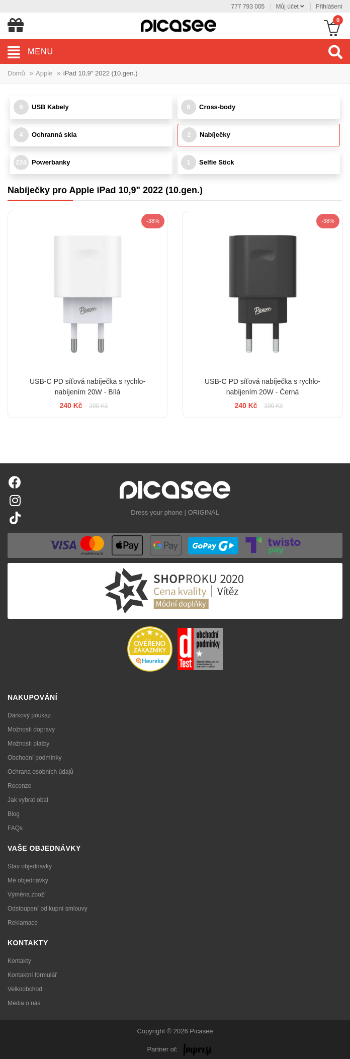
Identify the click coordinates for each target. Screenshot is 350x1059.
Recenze (19, 785)
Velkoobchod (25, 989)
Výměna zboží (27, 894)
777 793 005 (248, 6)
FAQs (15, 828)
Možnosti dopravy (31, 729)
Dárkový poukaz (29, 715)
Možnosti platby (28, 743)
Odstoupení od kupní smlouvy (48, 908)
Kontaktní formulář (32, 975)
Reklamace (23, 922)
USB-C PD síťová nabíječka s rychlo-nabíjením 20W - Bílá (87, 386)
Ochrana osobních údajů (40, 771)
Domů (16, 73)
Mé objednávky (28, 880)
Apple (44, 73)
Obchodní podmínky (34, 757)
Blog (14, 814)
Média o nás (24, 1003)
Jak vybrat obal (28, 799)
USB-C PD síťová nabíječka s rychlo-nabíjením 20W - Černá (262, 386)
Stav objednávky (30, 866)
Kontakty (19, 960)
